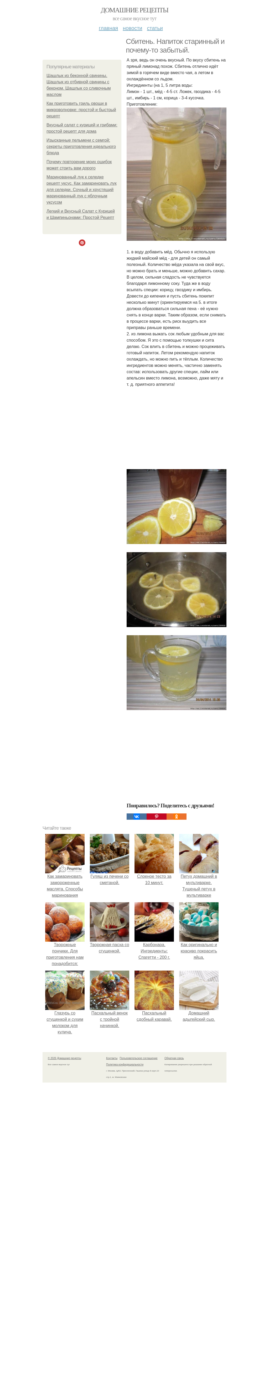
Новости (132, 28)
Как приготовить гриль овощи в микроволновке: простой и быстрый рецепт (81, 109)
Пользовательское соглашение (139, 1058)
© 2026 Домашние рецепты (64, 1058)
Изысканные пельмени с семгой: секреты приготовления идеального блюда (81, 146)
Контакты (111, 1058)
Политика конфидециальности (124, 1064)
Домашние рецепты (134, 10)
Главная (108, 28)
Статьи (155, 28)
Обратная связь (174, 1058)
